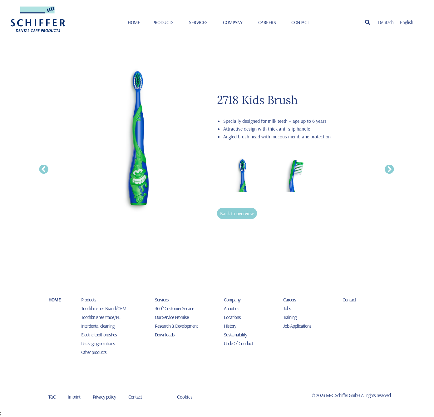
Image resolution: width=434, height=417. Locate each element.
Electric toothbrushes (99, 334)
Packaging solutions (98, 343)
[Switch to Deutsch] (386, 22)
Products (164, 22)
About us (231, 308)
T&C (52, 397)
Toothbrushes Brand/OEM (103, 308)
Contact (300, 22)
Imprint (74, 397)
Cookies (185, 397)
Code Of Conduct (238, 343)
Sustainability (235, 334)
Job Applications (297, 326)
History (230, 326)
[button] (367, 22)
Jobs (287, 308)
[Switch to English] (407, 22)
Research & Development (176, 326)
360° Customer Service (174, 308)
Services (199, 22)
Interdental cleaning (97, 326)
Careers (268, 22)
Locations (232, 317)
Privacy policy (104, 397)
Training (289, 317)
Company (234, 22)
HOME (134, 22)
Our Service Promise (172, 317)
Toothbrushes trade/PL (100, 317)
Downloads (165, 334)
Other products (93, 352)
